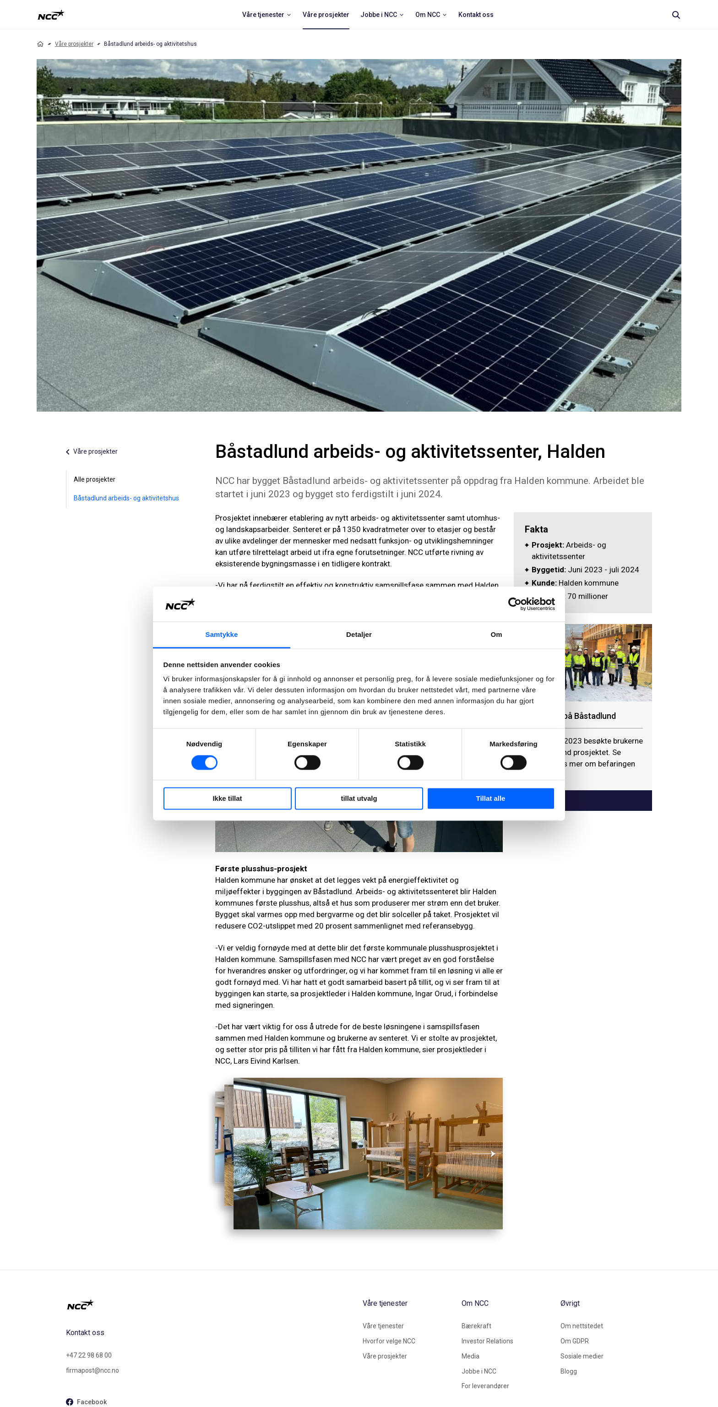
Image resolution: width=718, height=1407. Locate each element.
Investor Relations (487, 1341)
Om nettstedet (581, 1326)
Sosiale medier (582, 1356)
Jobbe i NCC (479, 1371)
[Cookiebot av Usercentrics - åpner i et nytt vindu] (515, 604)
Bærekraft (476, 1326)
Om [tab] (496, 635)
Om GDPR (574, 1341)
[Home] (40, 44)
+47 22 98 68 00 (89, 1355)
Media (470, 1356)
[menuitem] (267, 14)
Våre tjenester (383, 1326)
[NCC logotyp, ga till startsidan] (51, 14)
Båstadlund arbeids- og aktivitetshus (126, 498)
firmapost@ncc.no (92, 1370)
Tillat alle (491, 799)
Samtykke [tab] (222, 635)
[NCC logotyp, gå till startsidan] (210, 1304)
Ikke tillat (227, 799)
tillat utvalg (359, 799)
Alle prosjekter (94, 479)
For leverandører (485, 1386)
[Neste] (485, 1154)
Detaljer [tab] (359, 635)
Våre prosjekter (74, 44)
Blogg (568, 1371)
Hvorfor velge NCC (389, 1341)
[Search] (675, 14)
